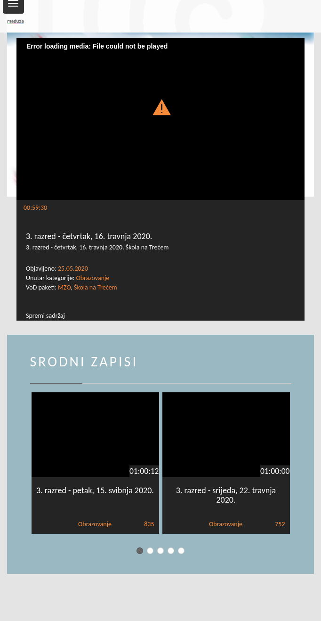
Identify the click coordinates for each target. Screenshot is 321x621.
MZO (64, 287)
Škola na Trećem (95, 287)
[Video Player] (160, 119)
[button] (160, 107)
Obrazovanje (92, 278)
